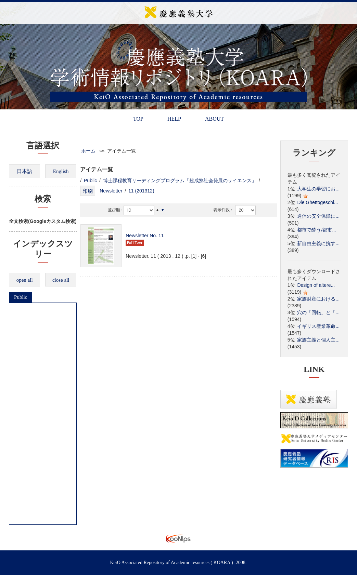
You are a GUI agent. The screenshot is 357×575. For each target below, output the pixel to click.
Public (20, 297)
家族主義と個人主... (318, 340)
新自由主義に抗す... (318, 243)
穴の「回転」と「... (318, 312)
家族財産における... (318, 299)
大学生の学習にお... (318, 188)
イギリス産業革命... (318, 326)
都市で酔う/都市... (316, 229)
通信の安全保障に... (318, 216)
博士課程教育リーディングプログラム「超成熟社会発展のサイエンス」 (179, 180)
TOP (138, 119)
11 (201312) (141, 190)
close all (60, 280)
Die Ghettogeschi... (317, 202)
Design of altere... (316, 285)
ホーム (88, 150)
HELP (174, 119)
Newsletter (111, 190)
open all (24, 280)
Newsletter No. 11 (145, 235)
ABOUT (214, 119)
